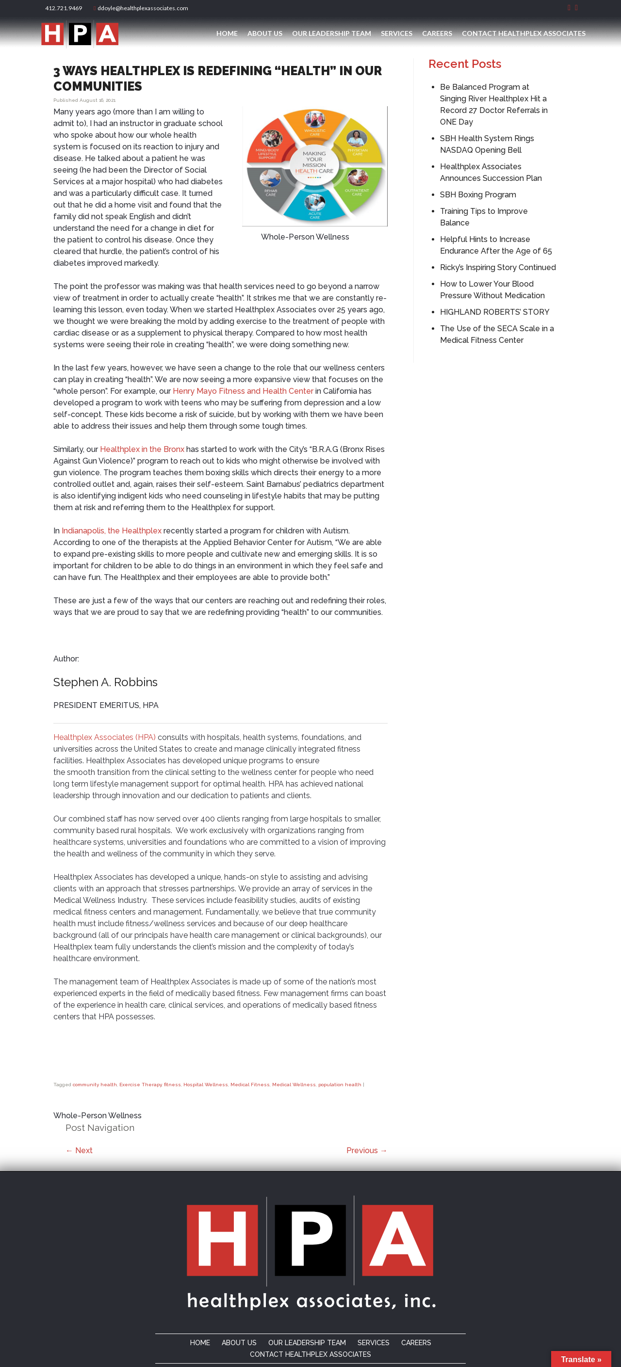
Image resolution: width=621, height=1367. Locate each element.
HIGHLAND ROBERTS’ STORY (495, 312)
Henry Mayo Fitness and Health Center (243, 391)
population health (339, 1084)
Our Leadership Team (331, 33)
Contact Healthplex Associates (524, 33)
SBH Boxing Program (478, 194)
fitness (172, 1084)
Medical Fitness (250, 1084)
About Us (264, 33)
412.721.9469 (62, 8)
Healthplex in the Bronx (142, 449)
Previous (367, 1150)
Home (227, 33)
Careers (437, 33)
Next (79, 1150)
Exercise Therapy (140, 1084)
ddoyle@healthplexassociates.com (141, 8)
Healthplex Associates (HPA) (104, 737)
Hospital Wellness (205, 1084)
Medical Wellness (294, 1084)
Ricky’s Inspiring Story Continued (498, 267)
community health (95, 1084)
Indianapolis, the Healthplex (112, 530)
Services (396, 33)
